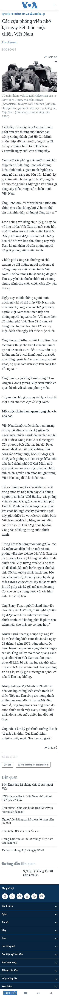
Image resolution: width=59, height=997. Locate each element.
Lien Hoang (9, 42)
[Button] (50, 57)
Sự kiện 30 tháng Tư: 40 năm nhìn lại (23, 14)
